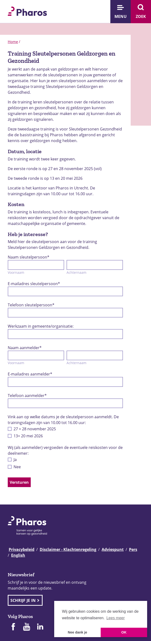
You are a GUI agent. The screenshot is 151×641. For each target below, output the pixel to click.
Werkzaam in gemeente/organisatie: (41, 326)
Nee (17, 466)
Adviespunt (113, 549)
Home (13, 41)
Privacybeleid (21, 549)
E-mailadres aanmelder (30, 374)
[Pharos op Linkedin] (40, 627)
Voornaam (16, 272)
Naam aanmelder (25, 347)
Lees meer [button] (115, 618)
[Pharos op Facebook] (13, 627)
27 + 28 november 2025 (35, 429)
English (18, 555)
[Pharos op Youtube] (26, 627)
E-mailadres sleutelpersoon (34, 283)
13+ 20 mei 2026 (28, 436)
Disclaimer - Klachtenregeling (68, 549)
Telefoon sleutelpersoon (31, 305)
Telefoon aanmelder (27, 395)
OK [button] (124, 632)
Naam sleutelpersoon (28, 257)
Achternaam (76, 272)
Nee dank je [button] (77, 632)
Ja (15, 459)
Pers (133, 549)
